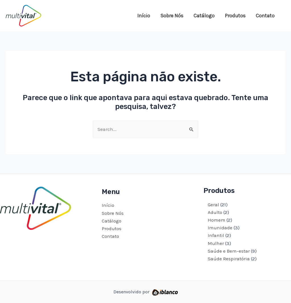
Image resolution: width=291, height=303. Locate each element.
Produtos (235, 16)
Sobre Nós (171, 16)
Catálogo (204, 16)
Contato (265, 16)
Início (143, 16)
